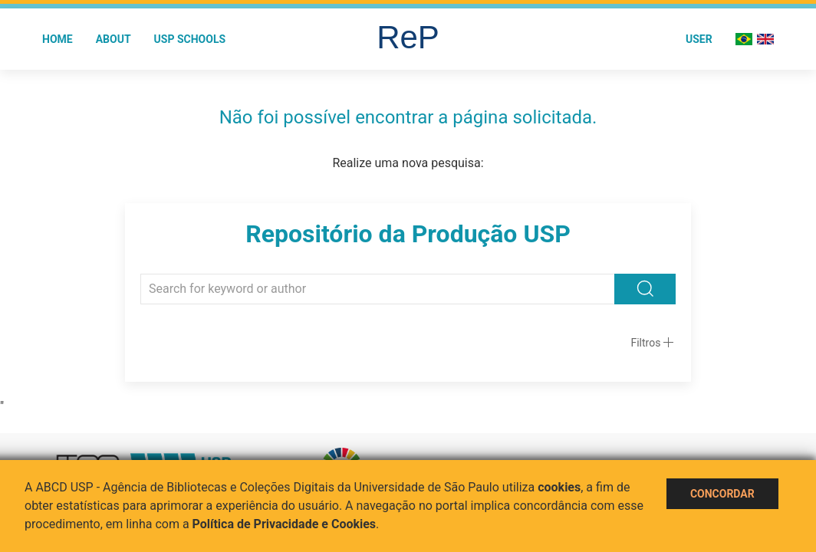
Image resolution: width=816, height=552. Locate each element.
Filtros (645, 343)
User (699, 39)
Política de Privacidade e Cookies (284, 524)
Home (57, 39)
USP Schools (190, 39)
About (113, 39)
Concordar (722, 494)
